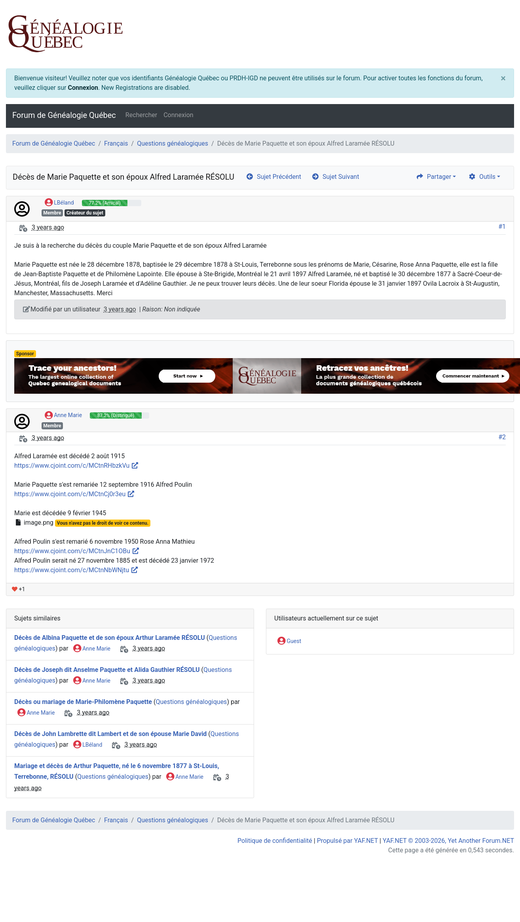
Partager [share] (433, 176)
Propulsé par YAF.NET (347, 840)
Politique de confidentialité (274, 840)
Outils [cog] (481, 176)
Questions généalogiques (172, 143)
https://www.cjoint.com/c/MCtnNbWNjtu (76, 570)
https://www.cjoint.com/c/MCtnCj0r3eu (74, 494)
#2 (502, 437)
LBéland (59, 203)
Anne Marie (63, 415)
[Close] (503, 78)
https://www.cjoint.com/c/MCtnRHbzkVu (76, 465)
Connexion (83, 87)
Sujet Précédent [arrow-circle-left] (273, 176)
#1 (502, 226)
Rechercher (141, 115)
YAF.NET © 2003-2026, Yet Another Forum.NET (448, 840)
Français (116, 143)
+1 (18, 589)
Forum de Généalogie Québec (64, 115)
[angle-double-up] (498, 897)
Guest (289, 641)
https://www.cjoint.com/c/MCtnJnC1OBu (77, 551)
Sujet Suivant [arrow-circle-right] (335, 176)
